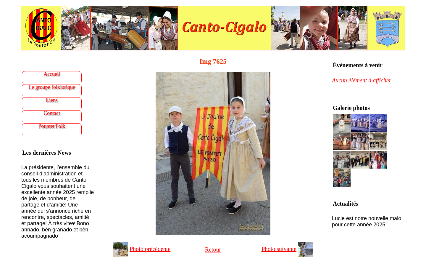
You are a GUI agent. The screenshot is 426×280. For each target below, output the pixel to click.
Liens (52, 100)
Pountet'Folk (51, 126)
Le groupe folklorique (51, 87)
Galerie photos (351, 108)
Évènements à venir (358, 65)
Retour (213, 249)
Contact (51, 113)
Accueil (51, 74)
